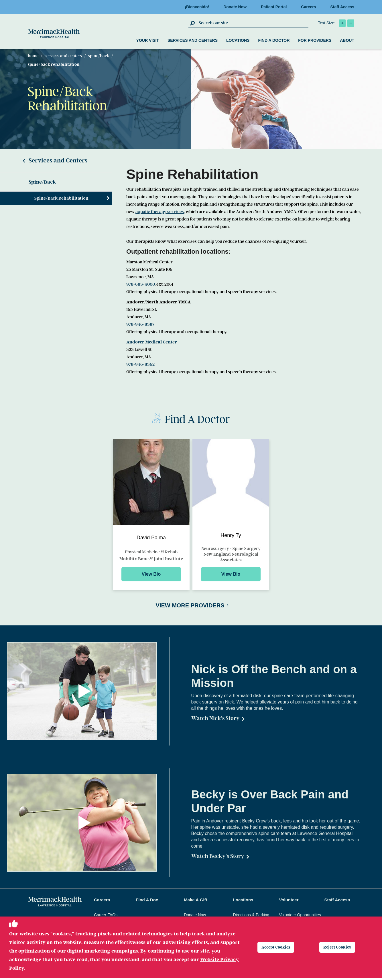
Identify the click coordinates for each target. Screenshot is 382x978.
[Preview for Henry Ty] (230, 514)
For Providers (314, 40)
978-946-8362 (140, 364)
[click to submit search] (192, 23)
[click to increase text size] (342, 23)
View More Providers (189, 605)
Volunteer (288, 899)
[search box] (252, 22)
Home (33, 55)
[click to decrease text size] (350, 23)
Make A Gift (195, 899)
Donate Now (236, 7)
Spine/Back (98, 55)
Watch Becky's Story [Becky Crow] (217, 856)
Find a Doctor (274, 40)
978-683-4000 (140, 284)
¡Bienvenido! (198, 7)
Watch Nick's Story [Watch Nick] (215, 718)
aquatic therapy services (159, 211)
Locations (237, 40)
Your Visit (147, 40)
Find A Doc (147, 899)
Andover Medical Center (151, 342)
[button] (84, 691)
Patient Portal (275, 7)
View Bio (151, 574)
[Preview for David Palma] (151, 514)
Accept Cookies (279, 947)
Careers (310, 7)
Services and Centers (193, 40)
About (347, 40)
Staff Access (342, 7)
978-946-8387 (140, 324)
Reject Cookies (340, 947)
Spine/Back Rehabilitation (61, 198)
